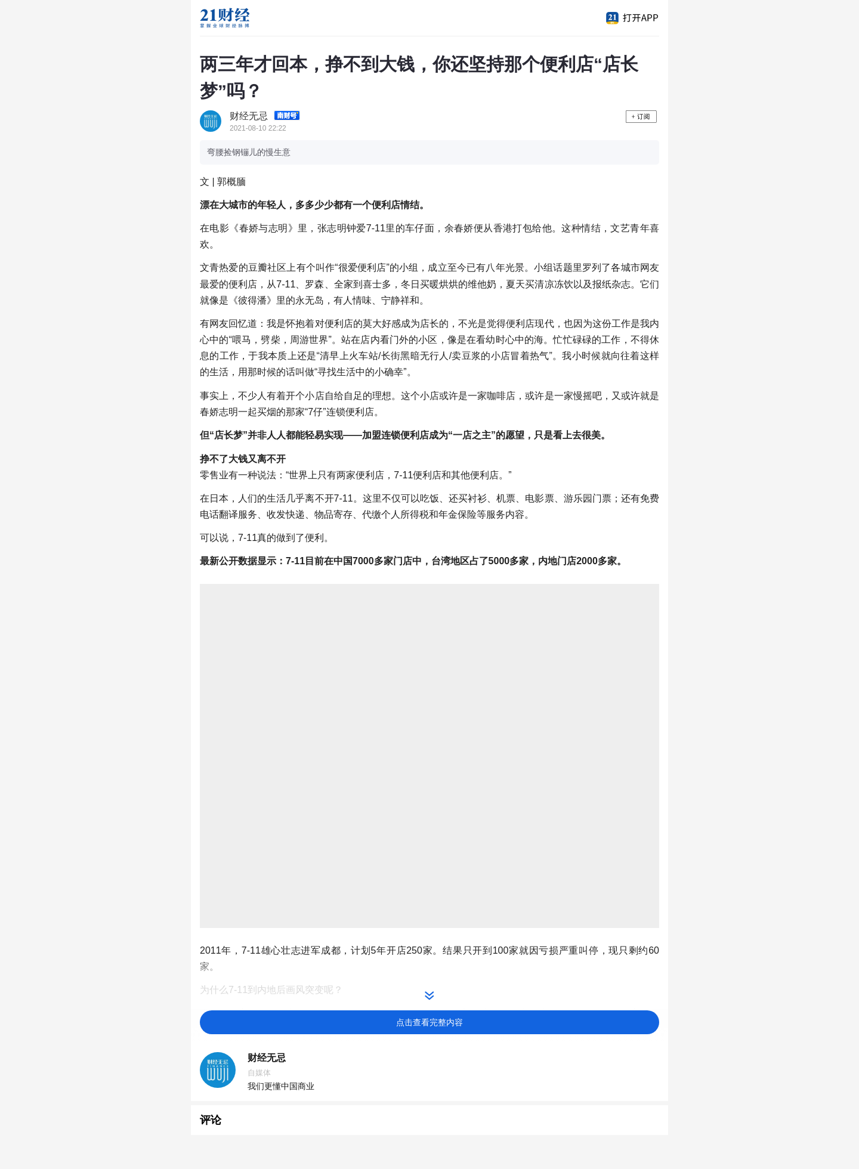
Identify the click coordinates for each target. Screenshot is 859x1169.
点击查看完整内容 (429, 1022)
